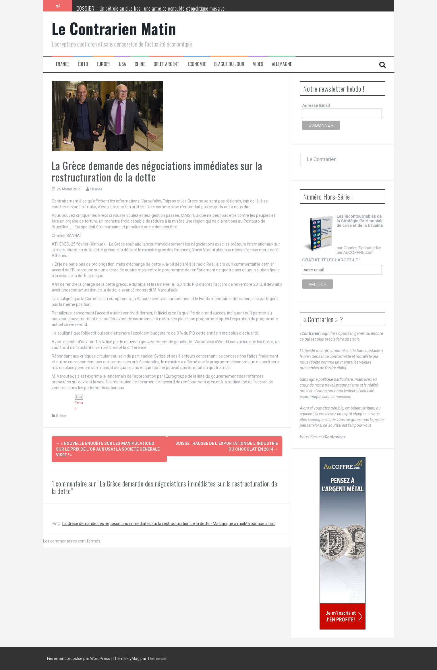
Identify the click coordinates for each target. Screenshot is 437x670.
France (62, 64)
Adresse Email (316, 105)
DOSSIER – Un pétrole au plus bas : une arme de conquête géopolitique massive (150, 8)
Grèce (61, 416)
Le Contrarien (322, 159)
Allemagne (282, 64)
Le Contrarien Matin (114, 28)
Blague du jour (229, 64)
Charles (96, 189)
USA (122, 64)
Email (79, 403)
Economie (197, 64)
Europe (103, 64)
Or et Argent (166, 64)
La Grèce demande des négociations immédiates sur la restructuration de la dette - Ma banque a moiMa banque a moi (168, 523)
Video (258, 64)
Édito (83, 64)
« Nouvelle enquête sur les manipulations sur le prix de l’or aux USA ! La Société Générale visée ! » (108, 449)
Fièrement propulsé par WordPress (79, 658)
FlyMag (133, 658)
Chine (140, 64)
